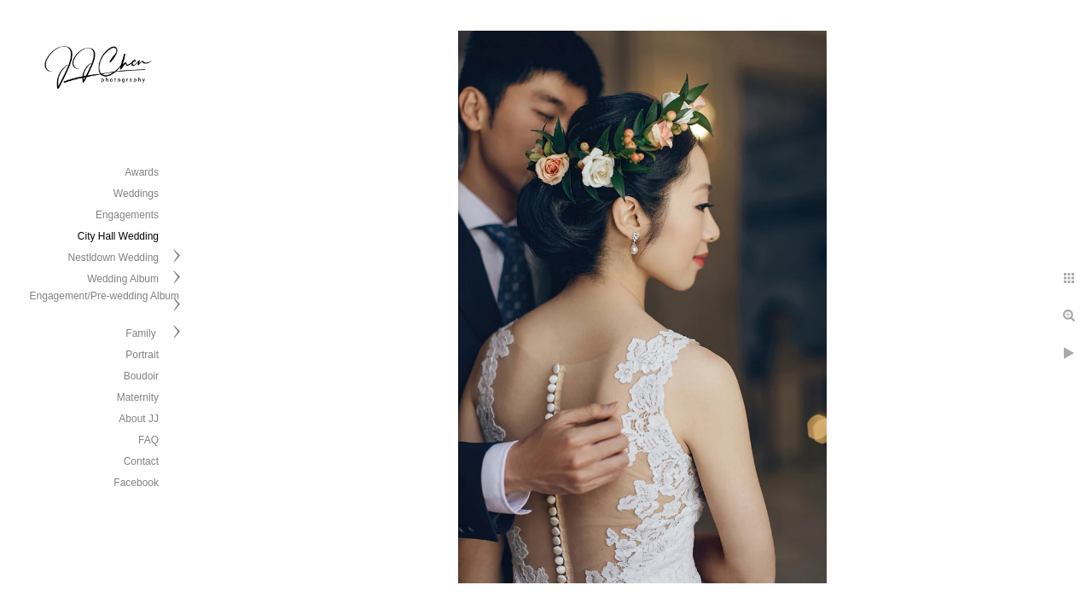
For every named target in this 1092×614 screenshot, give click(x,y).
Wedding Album (123, 279)
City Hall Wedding (118, 236)
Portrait (142, 355)
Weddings (136, 194)
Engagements (127, 215)
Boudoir (141, 376)
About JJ (139, 419)
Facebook (136, 483)
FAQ (148, 440)
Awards (142, 172)
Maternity (138, 397)
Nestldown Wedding (113, 258)
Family (142, 333)
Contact (141, 461)
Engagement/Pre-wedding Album (104, 296)
